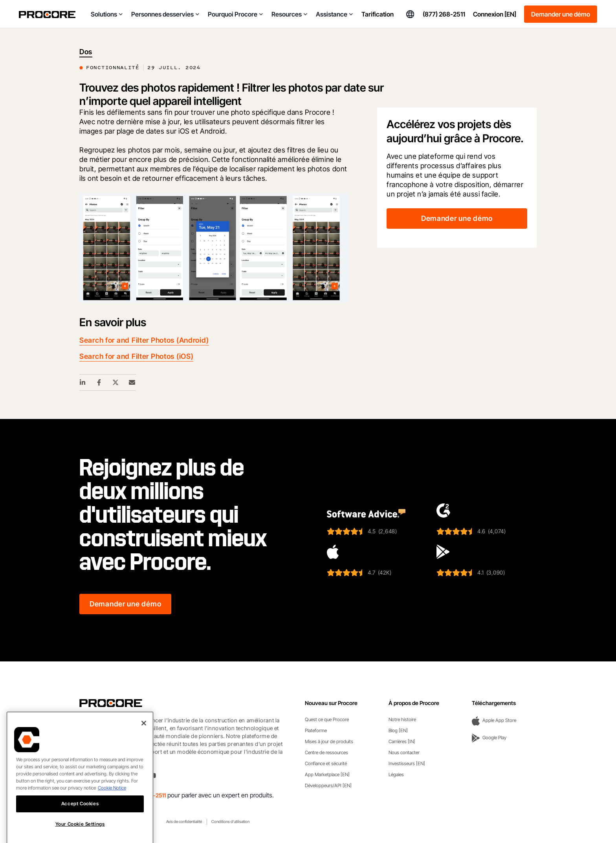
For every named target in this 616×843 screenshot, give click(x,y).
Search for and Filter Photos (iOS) (136, 356)
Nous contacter (404, 752)
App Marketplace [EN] (327, 774)
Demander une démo (560, 14)
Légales (396, 774)
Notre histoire (402, 719)
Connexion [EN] (494, 14)
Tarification (377, 14)
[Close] (143, 737)
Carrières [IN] (402, 741)
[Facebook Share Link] (99, 382)
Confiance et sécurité (326, 763)
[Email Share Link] (132, 382)
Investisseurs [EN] (407, 763)
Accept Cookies (80, 817)
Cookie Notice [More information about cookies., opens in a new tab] (112, 801)
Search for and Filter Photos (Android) (144, 340)
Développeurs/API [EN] (328, 785)
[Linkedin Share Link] (82, 382)
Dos (85, 52)
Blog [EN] (398, 730)
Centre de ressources (326, 752)
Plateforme (316, 730)
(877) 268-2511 (444, 14)
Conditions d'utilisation (230, 821)
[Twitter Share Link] (115, 382)
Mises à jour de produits (329, 741)
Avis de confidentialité (184, 821)
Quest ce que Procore (327, 719)
